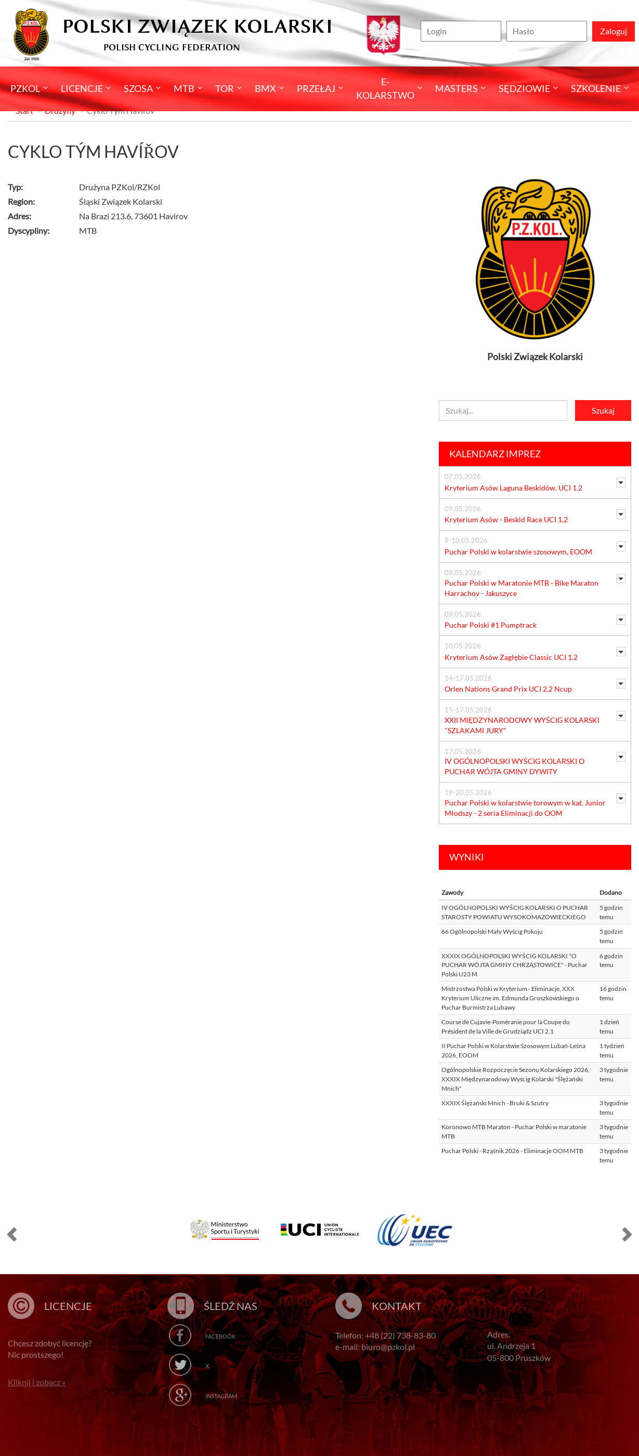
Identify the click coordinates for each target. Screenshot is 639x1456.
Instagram (221, 1396)
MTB (184, 88)
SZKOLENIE (596, 88)
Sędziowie (524, 88)
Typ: (15, 187)
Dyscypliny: (28, 230)
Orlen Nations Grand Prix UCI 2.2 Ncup (508, 688)
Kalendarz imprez (495, 453)
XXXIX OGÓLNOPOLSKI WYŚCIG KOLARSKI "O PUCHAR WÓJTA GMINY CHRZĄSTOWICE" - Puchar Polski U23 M (514, 965)
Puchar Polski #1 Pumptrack (491, 624)
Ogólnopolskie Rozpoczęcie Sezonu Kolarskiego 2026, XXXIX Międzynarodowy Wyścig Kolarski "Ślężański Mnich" (515, 1079)
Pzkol (25, 88)
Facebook (220, 1336)
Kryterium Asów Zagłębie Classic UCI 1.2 (511, 657)
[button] (10, 1234)
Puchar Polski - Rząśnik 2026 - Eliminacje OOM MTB (512, 1151)
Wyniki (466, 857)
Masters (456, 88)
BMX (265, 88)
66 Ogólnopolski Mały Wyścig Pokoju (492, 931)
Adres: (19, 216)
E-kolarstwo (385, 88)
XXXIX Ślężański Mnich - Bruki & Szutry (495, 1103)
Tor (224, 88)
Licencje (82, 88)
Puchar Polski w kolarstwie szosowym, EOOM (518, 551)
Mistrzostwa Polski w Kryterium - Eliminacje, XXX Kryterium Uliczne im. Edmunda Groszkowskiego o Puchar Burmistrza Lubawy (510, 998)
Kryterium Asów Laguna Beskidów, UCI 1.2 (513, 487)
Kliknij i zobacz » (37, 1382)
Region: (21, 201)
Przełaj (316, 88)
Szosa (138, 88)
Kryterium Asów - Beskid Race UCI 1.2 (506, 519)
